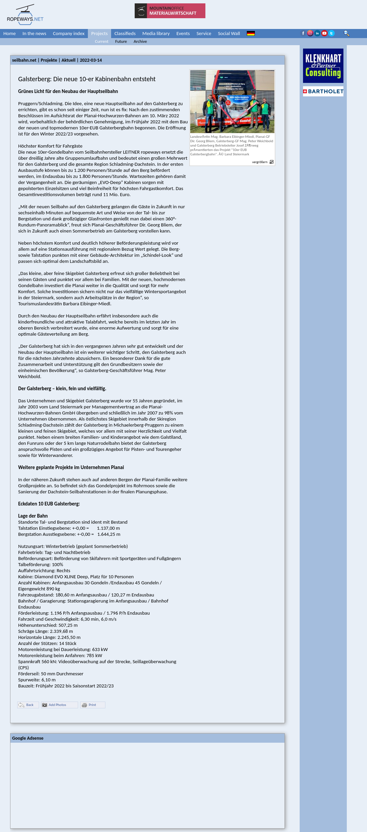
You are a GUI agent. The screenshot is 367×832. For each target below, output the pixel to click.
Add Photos (54, 705)
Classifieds (125, 33)
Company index (69, 33)
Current (101, 41)
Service (204, 33)
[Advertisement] (60, 785)
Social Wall (229, 33)
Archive (140, 41)
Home (9, 33)
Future (121, 41)
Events (183, 33)
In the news (34, 33)
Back (25, 705)
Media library (156, 33)
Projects (99, 33)
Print (88, 705)
